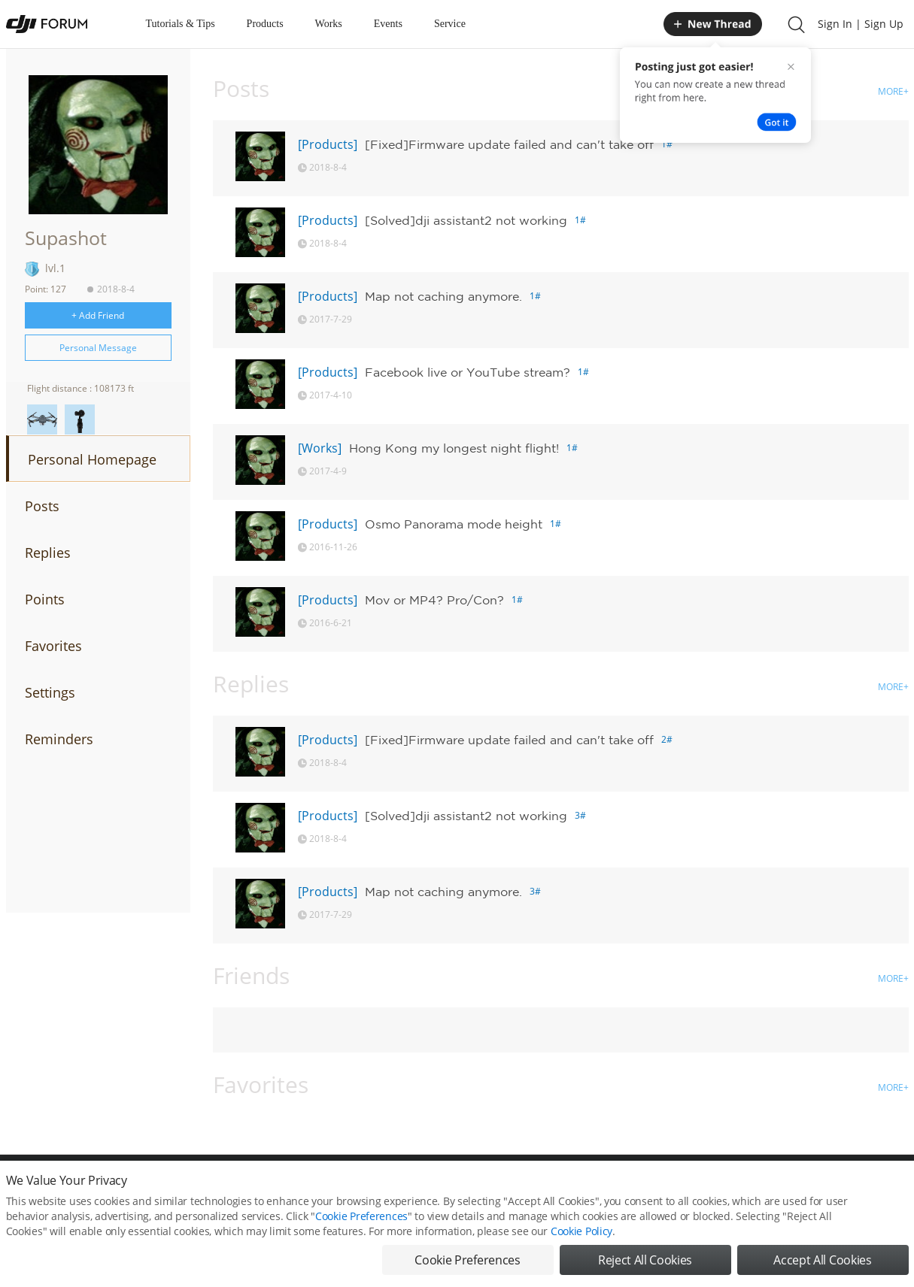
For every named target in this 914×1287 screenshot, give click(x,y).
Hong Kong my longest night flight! (454, 448)
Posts (42, 506)
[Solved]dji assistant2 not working (466, 220)
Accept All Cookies (822, 1264)
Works (328, 23)
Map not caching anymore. (443, 296)
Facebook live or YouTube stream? (467, 372)
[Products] (327, 144)
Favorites (53, 646)
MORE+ (893, 91)
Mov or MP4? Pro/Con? (434, 600)
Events (388, 23)
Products (265, 23)
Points (45, 599)
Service (450, 23)
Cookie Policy (581, 1235)
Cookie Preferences (361, 1220)
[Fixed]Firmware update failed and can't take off (509, 144)
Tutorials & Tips (180, 23)
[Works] (320, 448)
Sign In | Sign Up (860, 24)
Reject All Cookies (645, 1264)
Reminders (59, 739)
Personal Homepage (92, 459)
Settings (50, 692)
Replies (48, 553)
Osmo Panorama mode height (453, 524)
